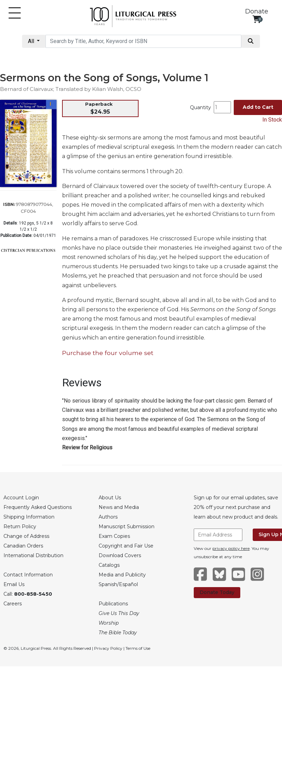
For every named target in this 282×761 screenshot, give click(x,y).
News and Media (119, 507)
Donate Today (217, 592)
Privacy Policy (108, 648)
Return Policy (19, 526)
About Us (110, 497)
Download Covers (120, 555)
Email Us (13, 584)
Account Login (21, 497)
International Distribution (33, 555)
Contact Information (28, 575)
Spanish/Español (118, 584)
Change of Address (26, 536)
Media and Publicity (122, 575)
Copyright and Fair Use (126, 546)
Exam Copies (114, 536)
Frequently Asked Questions (37, 507)
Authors (108, 517)
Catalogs (109, 565)
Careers (12, 604)
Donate (256, 11)
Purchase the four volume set (107, 352)
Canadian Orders (23, 546)
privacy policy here (231, 548)
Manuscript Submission (126, 526)
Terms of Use (137, 648)
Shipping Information (28, 517)
